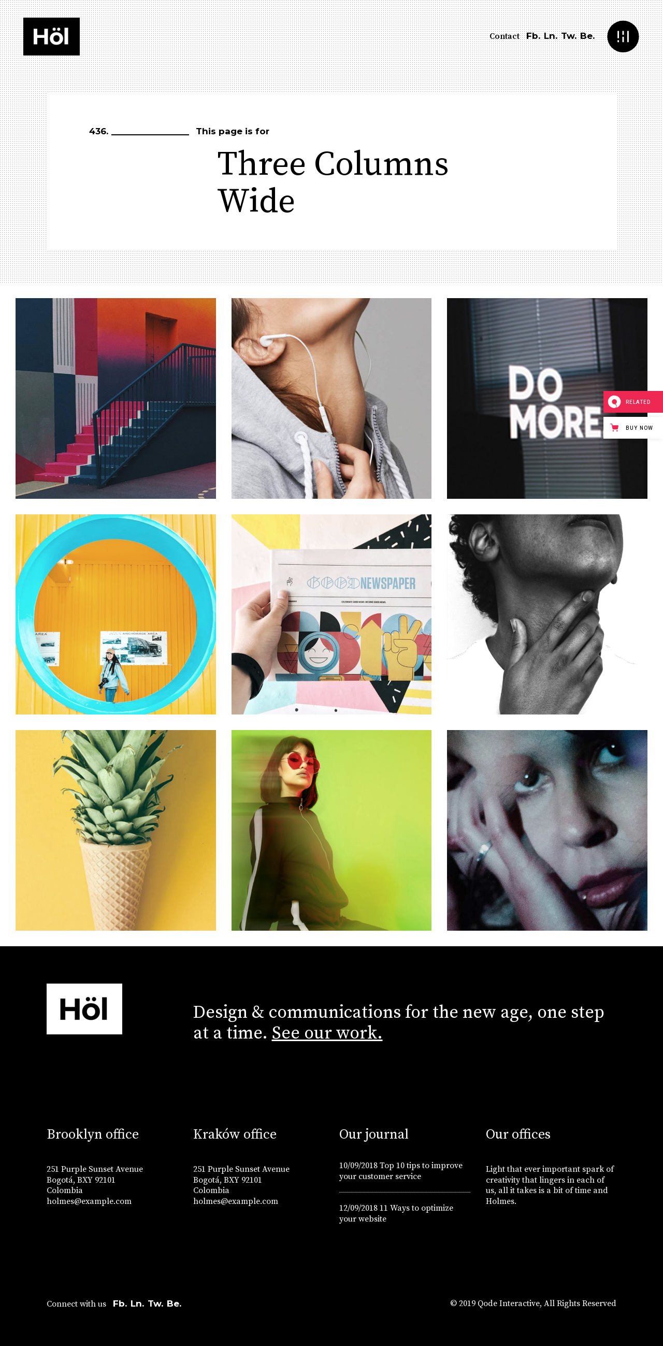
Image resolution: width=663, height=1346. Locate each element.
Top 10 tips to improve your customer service (401, 1171)
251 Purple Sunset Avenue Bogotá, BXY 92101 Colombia (95, 1180)
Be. (587, 36)
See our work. (327, 1033)
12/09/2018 (358, 1208)
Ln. (550, 36)
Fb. (533, 36)
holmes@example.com (89, 1201)
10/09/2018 (358, 1165)
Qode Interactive (509, 1303)
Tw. (568, 36)
